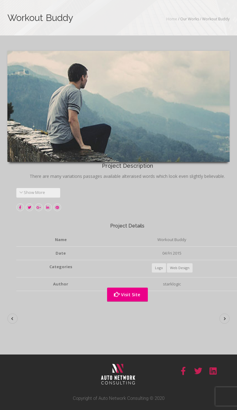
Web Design (179, 267)
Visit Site (127, 294)
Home (171, 19)
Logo (159, 267)
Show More (32, 192)
